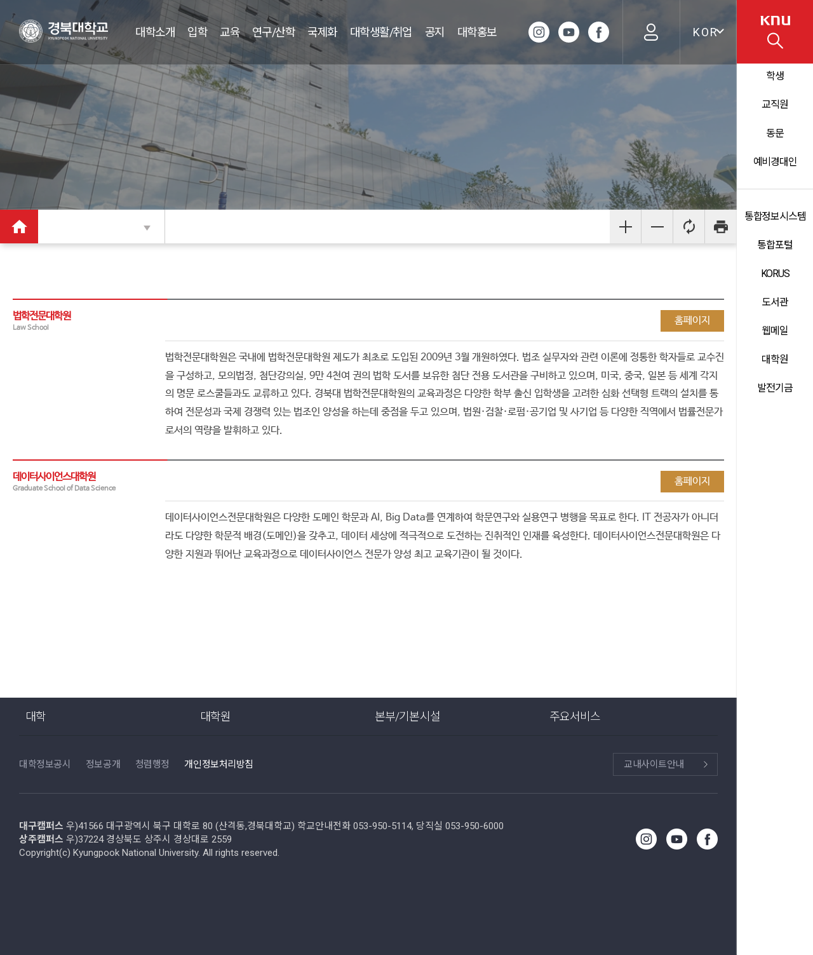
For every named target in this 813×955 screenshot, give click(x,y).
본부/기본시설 (407, 716)
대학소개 (155, 32)
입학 (197, 32)
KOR (705, 32)
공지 (435, 32)
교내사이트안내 (654, 764)
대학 (35, 716)
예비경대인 (774, 162)
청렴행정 (152, 764)
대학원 (775, 359)
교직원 (775, 104)
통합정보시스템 (774, 216)
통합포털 (775, 245)
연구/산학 (273, 32)
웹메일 (775, 331)
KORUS (774, 274)
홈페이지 (692, 321)
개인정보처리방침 (218, 764)
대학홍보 (477, 32)
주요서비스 (575, 716)
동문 (775, 133)
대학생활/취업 (381, 32)
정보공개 (103, 764)
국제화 (322, 32)
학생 (775, 76)
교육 (229, 32)
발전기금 (775, 388)
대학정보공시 (45, 764)
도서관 (775, 302)
